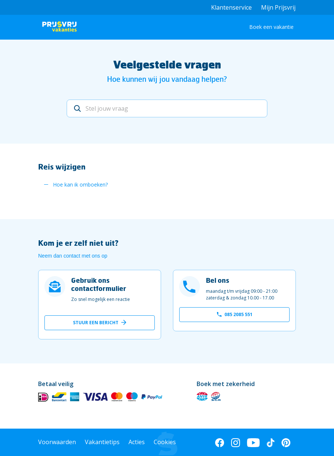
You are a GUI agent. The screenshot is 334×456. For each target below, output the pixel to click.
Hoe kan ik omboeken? (80, 184)
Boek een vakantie (271, 26)
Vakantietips (102, 442)
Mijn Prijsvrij (278, 7)
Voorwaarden (57, 442)
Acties (136, 442)
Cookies (165, 442)
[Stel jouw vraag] (167, 108)
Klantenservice (231, 7)
